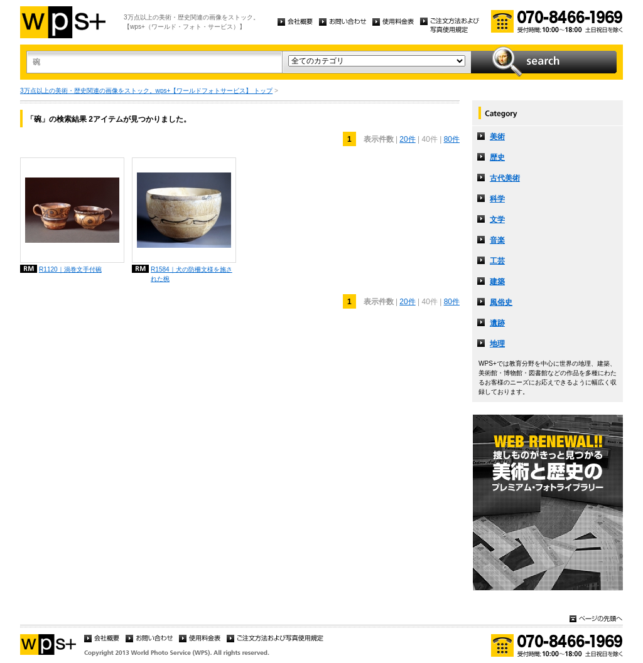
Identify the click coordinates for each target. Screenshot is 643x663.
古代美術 (505, 178)
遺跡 (497, 323)
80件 (452, 139)
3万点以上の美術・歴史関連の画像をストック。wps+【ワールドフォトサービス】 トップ (146, 90)
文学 (497, 219)
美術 (497, 136)
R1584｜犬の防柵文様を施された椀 (191, 274)
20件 (407, 139)
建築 (497, 281)
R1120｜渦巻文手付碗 (70, 269)
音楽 (497, 240)
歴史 (497, 157)
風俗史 (501, 302)
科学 (497, 198)
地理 (497, 343)
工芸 (497, 261)
